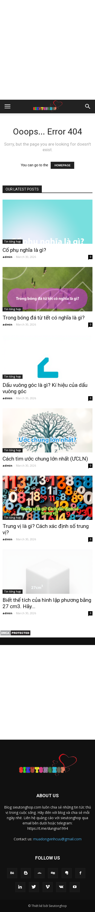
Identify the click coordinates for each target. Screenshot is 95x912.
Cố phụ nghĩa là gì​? (24, 250)
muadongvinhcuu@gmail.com (57, 839)
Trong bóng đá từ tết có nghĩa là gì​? (44, 318)
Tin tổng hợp (12, 241)
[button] (88, 106)
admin (7, 257)
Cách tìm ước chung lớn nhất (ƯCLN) (45, 459)
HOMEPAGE (62, 165)
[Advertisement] (47, 50)
